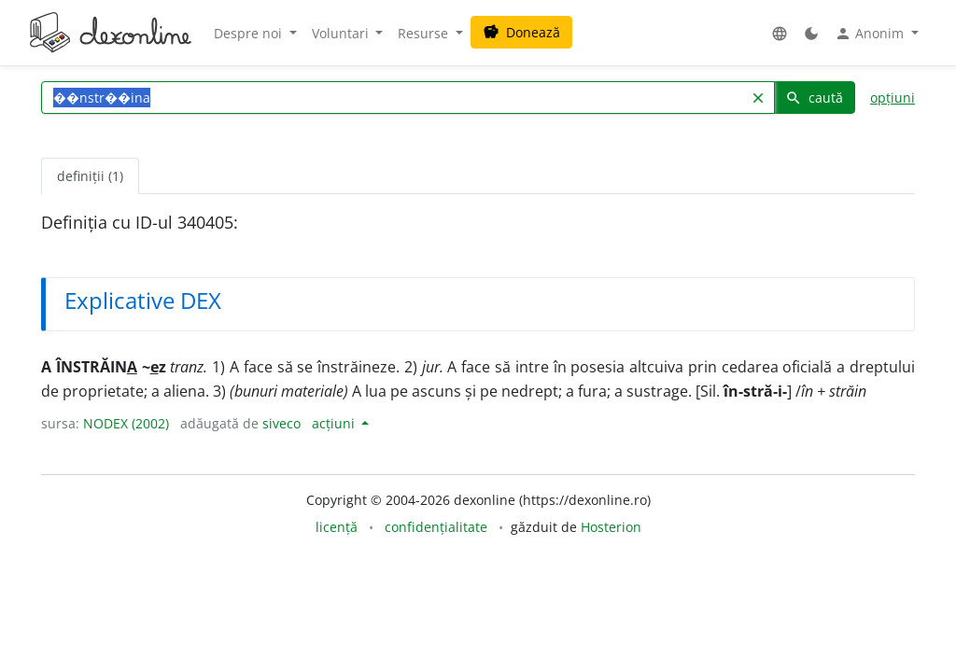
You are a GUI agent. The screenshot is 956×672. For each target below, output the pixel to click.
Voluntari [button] (342, 33)
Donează (521, 32)
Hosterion (611, 527)
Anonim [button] (871, 33)
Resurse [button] (425, 33)
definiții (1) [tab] (90, 176)
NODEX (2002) (126, 423)
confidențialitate (436, 527)
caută (814, 97)
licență (337, 527)
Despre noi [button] (250, 33)
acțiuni (335, 423)
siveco (281, 423)
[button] (779, 33)
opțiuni (892, 97)
